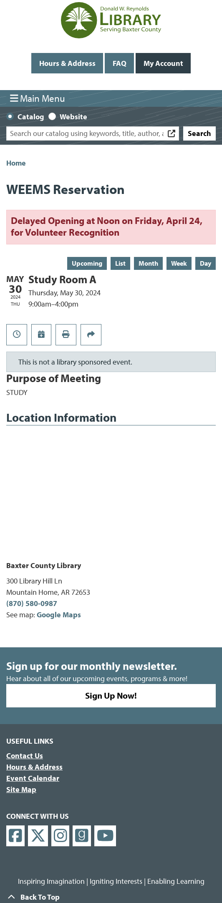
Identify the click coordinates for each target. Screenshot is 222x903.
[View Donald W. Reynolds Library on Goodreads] (82, 836)
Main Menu (38, 98)
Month (148, 263)
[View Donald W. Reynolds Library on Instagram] (60, 836)
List (120, 263)
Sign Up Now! (111, 695)
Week (179, 263)
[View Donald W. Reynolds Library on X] (38, 836)
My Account (163, 63)
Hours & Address (67, 63)
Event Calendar (32, 778)
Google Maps (59, 614)
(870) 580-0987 (31, 603)
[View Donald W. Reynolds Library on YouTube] (105, 836)
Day (205, 263)
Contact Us (24, 755)
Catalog (31, 116)
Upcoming (87, 263)
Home (16, 163)
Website (73, 116)
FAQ (119, 63)
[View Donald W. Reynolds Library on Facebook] (15, 836)
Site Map (21, 789)
